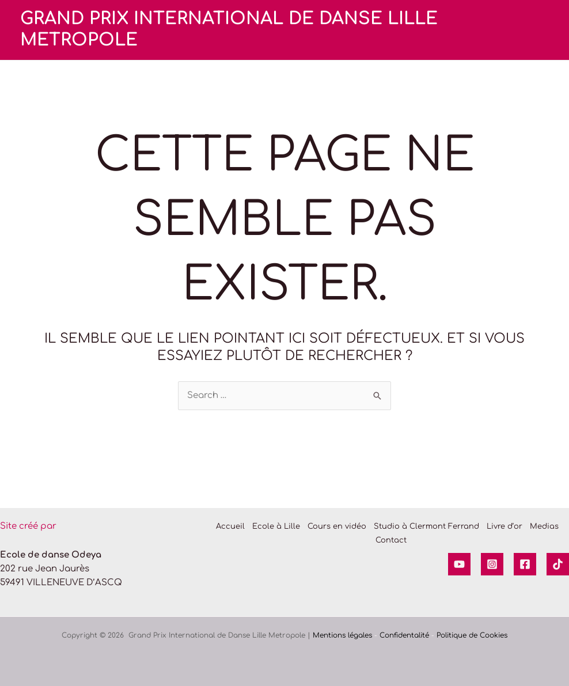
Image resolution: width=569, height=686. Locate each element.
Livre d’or (504, 526)
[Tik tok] (558, 564)
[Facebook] (525, 564)
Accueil (230, 526)
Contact (391, 540)
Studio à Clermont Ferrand (426, 526)
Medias (544, 526)
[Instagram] (492, 564)
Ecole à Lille (276, 526)
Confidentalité (404, 635)
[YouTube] (459, 564)
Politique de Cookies (472, 635)
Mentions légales (342, 635)
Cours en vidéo (337, 526)
